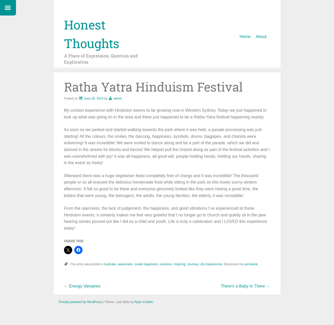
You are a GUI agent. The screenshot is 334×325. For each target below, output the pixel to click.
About (261, 36)
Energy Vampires (82, 286)
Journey (192, 264)
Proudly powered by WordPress (80, 302)
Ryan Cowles (144, 302)
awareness (125, 264)
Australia (110, 264)
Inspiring (179, 264)
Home (245, 36)
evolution (166, 264)
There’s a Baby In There (245, 286)
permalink (251, 264)
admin (117, 98)
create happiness (146, 264)
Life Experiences (211, 264)
